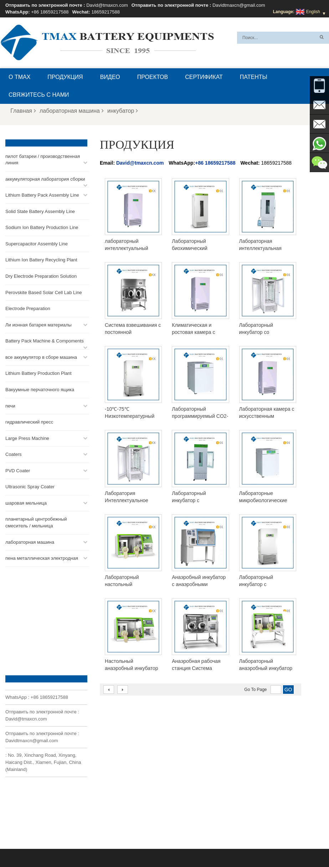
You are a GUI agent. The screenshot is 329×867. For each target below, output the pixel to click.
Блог (156, 844)
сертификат (204, 77)
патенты (253, 77)
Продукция (65, 77)
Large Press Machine (27, 438)
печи (10, 405)
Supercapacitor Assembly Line (36, 243)
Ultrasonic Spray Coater (30, 486)
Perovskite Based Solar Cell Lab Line (43, 292)
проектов (152, 77)
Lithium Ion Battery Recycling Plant (41, 259)
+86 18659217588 (49, 12)
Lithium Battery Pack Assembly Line (42, 195)
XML (291, 844)
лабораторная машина (72, 111)
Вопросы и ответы (74, 844)
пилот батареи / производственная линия (42, 159)
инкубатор (122, 111)
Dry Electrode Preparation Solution (41, 276)
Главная (23, 111)
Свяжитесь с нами (39, 95)
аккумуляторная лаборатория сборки (45, 178)
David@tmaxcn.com (107, 5)
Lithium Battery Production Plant (38, 373)
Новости (235, 844)
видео (110, 77)
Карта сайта (265, 844)
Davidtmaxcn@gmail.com (238, 5)
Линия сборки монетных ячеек (193, 773)
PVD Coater (17, 470)
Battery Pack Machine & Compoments (44, 341)
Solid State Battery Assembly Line (40, 211)
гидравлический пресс (29, 422)
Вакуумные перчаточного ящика (39, 389)
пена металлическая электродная (41, 558)
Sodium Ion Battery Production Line (41, 227)
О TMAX (19, 77)
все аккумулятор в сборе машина (41, 357)
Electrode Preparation (27, 308)
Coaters (13, 454)
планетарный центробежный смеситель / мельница (36, 522)
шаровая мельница (26, 503)
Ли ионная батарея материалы (38, 324)
